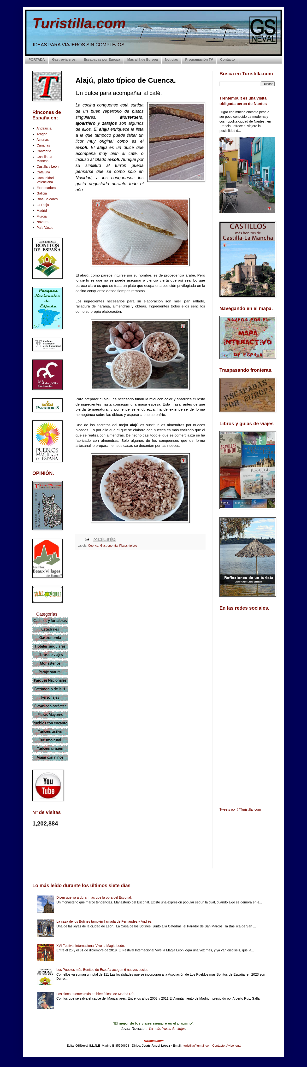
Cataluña (43, 172)
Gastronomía (109, 545)
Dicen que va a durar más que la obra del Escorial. (94, 897)
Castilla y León (48, 166)
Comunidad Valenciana (45, 180)
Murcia (42, 216)
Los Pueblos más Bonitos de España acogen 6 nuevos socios (102, 970)
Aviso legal (233, 1045)
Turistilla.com (79, 23)
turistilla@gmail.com (197, 1045)
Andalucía (44, 128)
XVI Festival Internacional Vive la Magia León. (90, 946)
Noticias (171, 59)
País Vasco (45, 228)
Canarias (43, 145)
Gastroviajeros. (64, 59)
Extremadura (46, 188)
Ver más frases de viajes (166, 1028)
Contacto (227, 59)
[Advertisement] (140, 595)
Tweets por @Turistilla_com (240, 809)
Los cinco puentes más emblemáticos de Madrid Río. (95, 994)
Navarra (43, 222)
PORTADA (37, 59)
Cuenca (93, 545)
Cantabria (44, 151)
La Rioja (43, 205)
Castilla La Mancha (44, 159)
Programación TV (199, 59)
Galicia (42, 193)
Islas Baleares (47, 199)
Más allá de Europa (142, 59)
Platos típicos (128, 545)
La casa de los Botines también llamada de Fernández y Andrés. (104, 921)
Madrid (42, 210)
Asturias (43, 139)
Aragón (42, 134)
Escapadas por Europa (102, 59)
